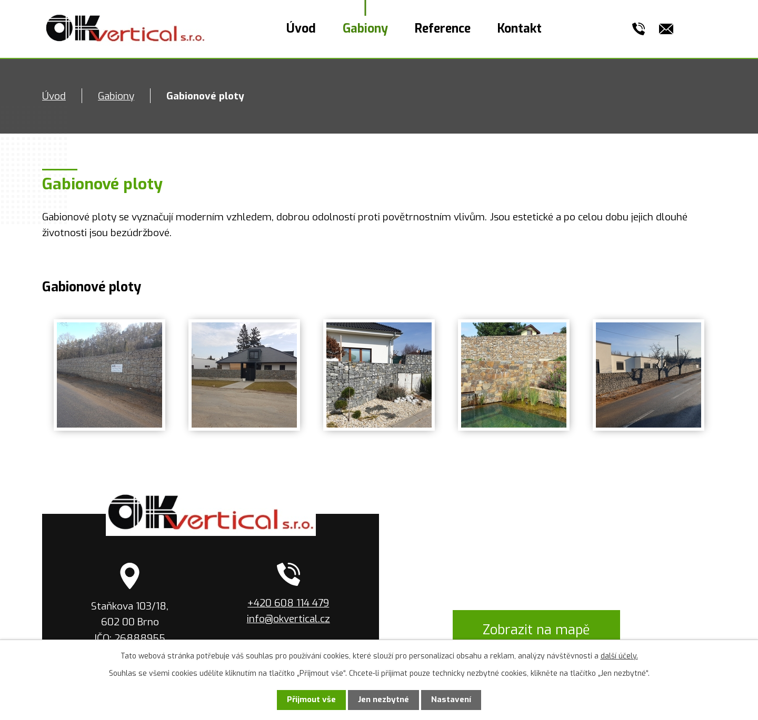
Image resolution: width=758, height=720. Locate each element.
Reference (443, 29)
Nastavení (451, 699)
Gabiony (365, 29)
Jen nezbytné (383, 699)
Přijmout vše (311, 699)
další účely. (619, 656)
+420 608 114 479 (288, 603)
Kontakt (519, 29)
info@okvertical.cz (288, 618)
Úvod (301, 29)
